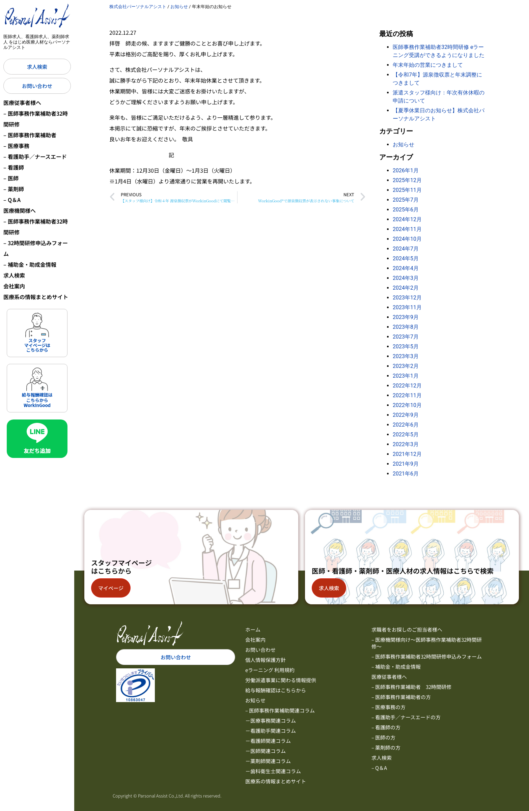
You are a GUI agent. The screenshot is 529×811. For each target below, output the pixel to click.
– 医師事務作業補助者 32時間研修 (411, 686)
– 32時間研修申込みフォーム (35, 248)
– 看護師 (13, 167)
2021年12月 (407, 454)
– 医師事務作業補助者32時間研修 (35, 118)
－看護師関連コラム (268, 740)
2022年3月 (406, 444)
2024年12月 (407, 219)
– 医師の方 (383, 737)
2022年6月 (406, 425)
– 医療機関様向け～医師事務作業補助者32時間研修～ (426, 643)
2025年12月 (407, 180)
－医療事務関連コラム (270, 720)
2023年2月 (406, 366)
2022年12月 (407, 385)
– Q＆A (12, 200)
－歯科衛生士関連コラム (273, 771)
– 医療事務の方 (388, 707)
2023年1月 (406, 376)
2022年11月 (407, 395)
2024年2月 (406, 288)
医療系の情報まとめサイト (35, 297)
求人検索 (14, 275)
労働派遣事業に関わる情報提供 (280, 680)
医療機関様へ (19, 210)
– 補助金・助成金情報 (29, 264)
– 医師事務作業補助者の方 (401, 696)
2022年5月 (406, 434)
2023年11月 (407, 307)
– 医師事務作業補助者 (29, 135)
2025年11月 (407, 190)
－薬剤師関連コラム (268, 760)
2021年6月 (406, 473)
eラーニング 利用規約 (270, 669)
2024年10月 (407, 239)
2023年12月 (407, 297)
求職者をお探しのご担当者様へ (406, 629)
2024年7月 (406, 248)
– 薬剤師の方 (385, 747)
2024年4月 (406, 268)
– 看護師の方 (385, 727)
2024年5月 (406, 258)
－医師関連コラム (265, 750)
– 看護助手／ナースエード (35, 156)
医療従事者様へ (22, 102)
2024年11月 (407, 229)
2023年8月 (406, 327)
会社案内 (14, 286)
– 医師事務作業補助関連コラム (280, 710)
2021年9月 (406, 464)
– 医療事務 (16, 146)
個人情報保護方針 (265, 659)
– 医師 (11, 178)
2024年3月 (406, 278)
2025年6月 (406, 209)
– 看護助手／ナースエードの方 (406, 717)
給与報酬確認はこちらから (275, 690)
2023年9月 (406, 317)
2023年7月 (406, 337)
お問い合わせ (260, 649)
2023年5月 (406, 346)
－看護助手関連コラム (270, 730)
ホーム (252, 629)
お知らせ (403, 144)
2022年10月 (407, 405)
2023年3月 (406, 356)
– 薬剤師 (13, 189)
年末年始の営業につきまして (428, 65)
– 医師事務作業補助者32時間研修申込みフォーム (426, 656)
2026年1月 (406, 170)
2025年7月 (406, 200)
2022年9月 (406, 415)
